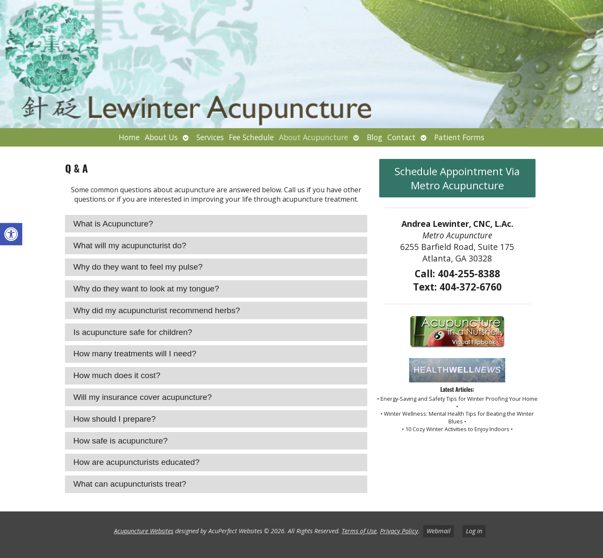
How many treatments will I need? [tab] (134, 353)
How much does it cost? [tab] (117, 375)
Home (129, 137)
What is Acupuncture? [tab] (113, 223)
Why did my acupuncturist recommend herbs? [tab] (156, 310)
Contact (401, 137)
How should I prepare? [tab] (114, 418)
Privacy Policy (399, 531)
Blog (374, 137)
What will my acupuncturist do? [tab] (129, 245)
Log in (474, 531)
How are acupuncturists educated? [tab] (136, 462)
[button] (11, 234)
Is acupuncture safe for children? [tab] (132, 332)
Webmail (439, 531)
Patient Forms (459, 137)
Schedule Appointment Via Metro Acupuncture (457, 178)
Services (210, 137)
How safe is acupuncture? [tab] (120, 440)
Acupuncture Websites (143, 531)
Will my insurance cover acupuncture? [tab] (142, 397)
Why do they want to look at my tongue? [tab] (146, 288)
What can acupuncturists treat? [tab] (130, 483)
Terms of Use (359, 531)
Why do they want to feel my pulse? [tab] (138, 266)
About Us (161, 137)
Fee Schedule (251, 137)
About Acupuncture (313, 137)
